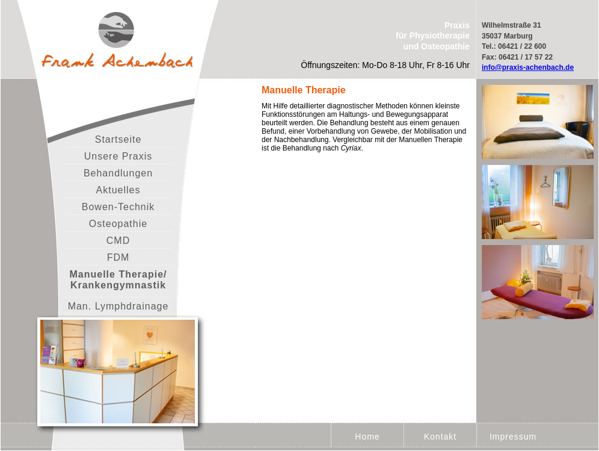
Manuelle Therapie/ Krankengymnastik (118, 279)
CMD (118, 240)
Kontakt (440, 436)
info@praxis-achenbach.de (528, 67)
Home (367, 436)
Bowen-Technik (118, 207)
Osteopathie (118, 224)
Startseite (118, 139)
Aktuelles (118, 190)
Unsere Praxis (118, 156)
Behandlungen (118, 173)
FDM (118, 257)
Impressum (513, 436)
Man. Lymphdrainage (118, 306)
